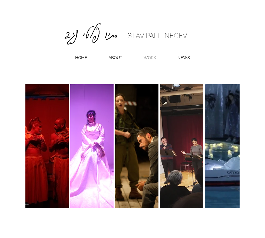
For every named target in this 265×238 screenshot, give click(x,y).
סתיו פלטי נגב (91, 30)
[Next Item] (232, 146)
